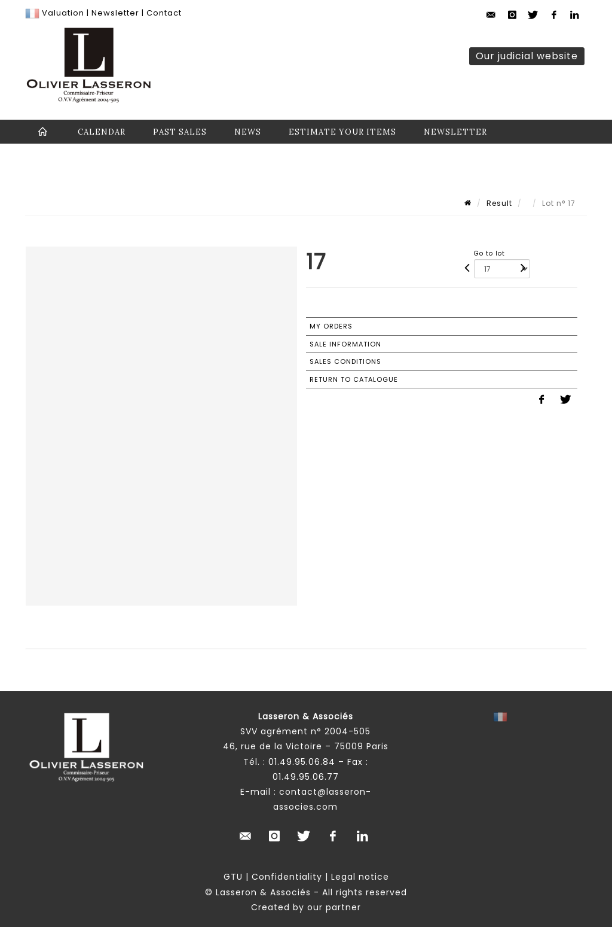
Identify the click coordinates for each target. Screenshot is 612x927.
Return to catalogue (354, 379)
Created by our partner (306, 907)
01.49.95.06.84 (301, 762)
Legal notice (360, 877)
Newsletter (114, 13)
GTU (233, 877)
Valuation (63, 13)
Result (499, 203)
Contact (164, 13)
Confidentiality (287, 877)
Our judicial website (527, 56)
